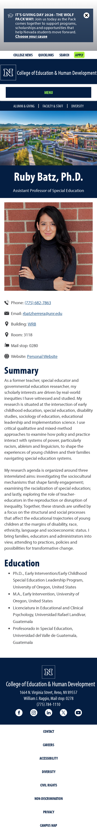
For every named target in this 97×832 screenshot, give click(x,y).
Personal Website (42, 356)
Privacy (48, 811)
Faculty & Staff (53, 106)
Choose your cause (31, 36)
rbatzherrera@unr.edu (42, 313)
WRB (32, 324)
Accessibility (49, 758)
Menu (48, 92)
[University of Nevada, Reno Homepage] (48, 672)
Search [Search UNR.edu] (64, 54)
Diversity (77, 106)
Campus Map (48, 825)
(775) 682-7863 (38, 302)
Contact (48, 731)
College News (23, 54)
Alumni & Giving (23, 106)
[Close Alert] (86, 15)
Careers (48, 744)
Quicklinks (46, 54)
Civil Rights (48, 785)
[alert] (48, 25)
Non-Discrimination (48, 798)
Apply (79, 54)
